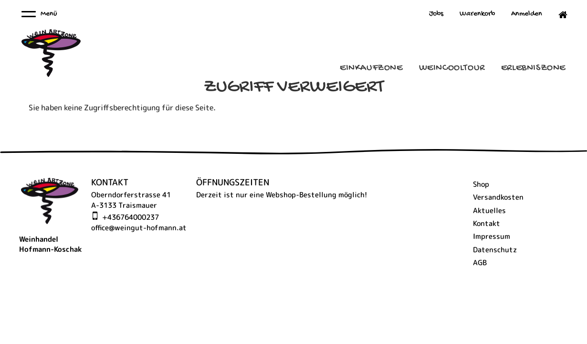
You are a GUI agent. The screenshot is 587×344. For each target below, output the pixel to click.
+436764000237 (130, 217)
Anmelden (526, 14)
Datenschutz (495, 250)
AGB (480, 263)
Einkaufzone (371, 68)
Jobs (436, 14)
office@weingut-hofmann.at (139, 228)
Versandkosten (498, 197)
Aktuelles (489, 210)
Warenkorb (477, 14)
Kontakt (486, 223)
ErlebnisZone (533, 68)
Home (558, 14)
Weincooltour (452, 68)
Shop (481, 184)
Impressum (491, 236)
